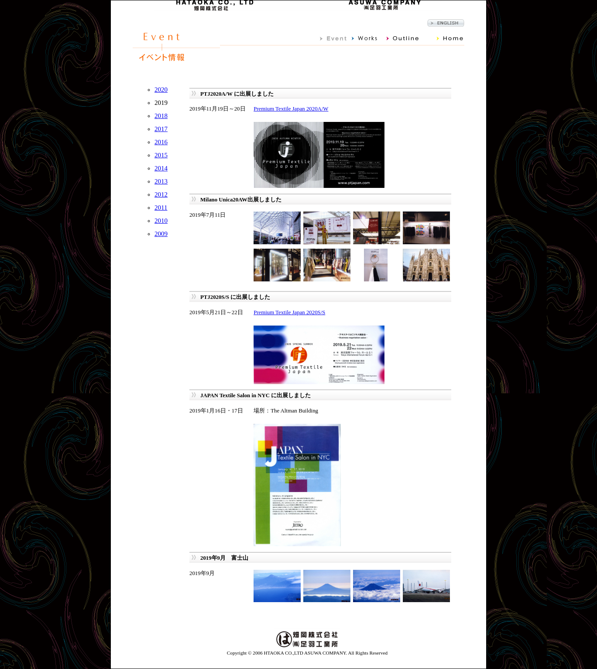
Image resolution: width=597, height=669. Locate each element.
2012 (161, 194)
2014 (161, 168)
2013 (161, 181)
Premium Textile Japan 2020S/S (289, 312)
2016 (161, 142)
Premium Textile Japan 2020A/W (291, 109)
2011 (160, 207)
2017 (161, 128)
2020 (161, 89)
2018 (161, 115)
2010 (161, 220)
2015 (161, 155)
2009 (161, 233)
